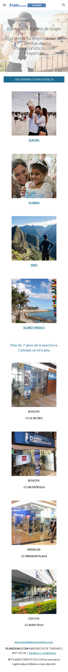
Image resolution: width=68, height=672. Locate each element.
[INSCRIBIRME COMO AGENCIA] (34, 79)
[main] (34, 41)
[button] (4, 5)
